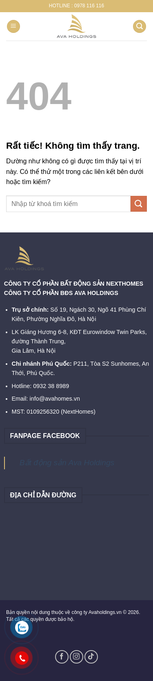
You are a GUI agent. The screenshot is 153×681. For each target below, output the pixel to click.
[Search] (139, 26)
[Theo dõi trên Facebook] (62, 657)
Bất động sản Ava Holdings (67, 462)
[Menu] (13, 26)
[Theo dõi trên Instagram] (76, 657)
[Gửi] (139, 204)
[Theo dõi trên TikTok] (91, 657)
